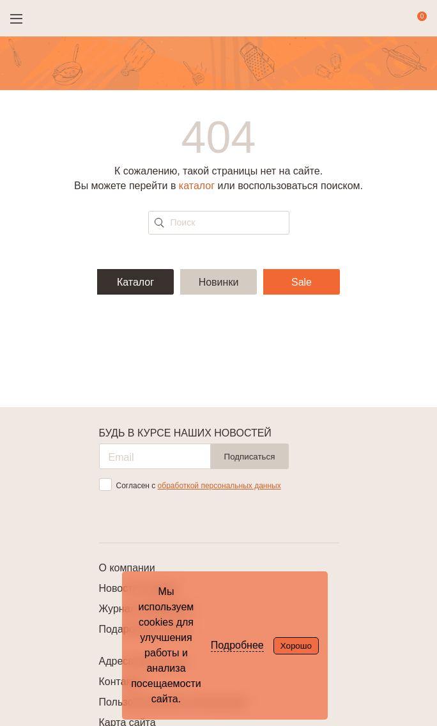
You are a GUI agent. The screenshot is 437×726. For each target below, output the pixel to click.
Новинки (219, 282)
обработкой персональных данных (219, 485)
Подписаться (249, 456)
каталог (197, 185)
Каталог (135, 282)
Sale (301, 282)
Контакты (121, 681)
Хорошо (296, 646)
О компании (127, 567)
